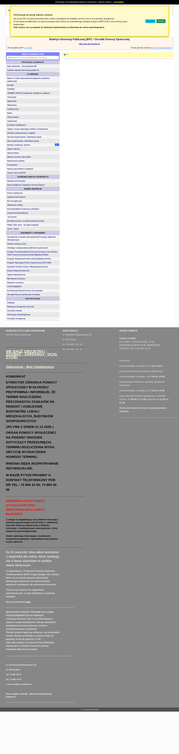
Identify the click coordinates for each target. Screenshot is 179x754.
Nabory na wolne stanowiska (19, 157)
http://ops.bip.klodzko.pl (89, 44)
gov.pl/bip (28, 48)
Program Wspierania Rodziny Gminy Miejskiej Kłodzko (29, 259)
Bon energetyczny (14, 201)
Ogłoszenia (11, 101)
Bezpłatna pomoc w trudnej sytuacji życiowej (25, 221)
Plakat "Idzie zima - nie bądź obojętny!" (23, 225)
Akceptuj (161, 21)
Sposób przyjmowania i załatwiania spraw (24, 137)
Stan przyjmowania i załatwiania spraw (23, 141)
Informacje (11, 97)
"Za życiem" (12, 217)
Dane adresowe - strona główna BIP (22, 66)
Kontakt (10, 85)
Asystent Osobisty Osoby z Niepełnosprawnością (27, 267)
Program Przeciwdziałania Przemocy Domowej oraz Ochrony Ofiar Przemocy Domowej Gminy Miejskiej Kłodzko (32, 253)
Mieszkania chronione (16, 279)
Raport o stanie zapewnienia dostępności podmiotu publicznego (28, 79)
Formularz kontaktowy (16, 319)
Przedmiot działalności (16, 125)
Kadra (9, 113)
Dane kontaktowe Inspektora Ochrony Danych (25, 185)
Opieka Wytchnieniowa (16, 275)
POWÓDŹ (11, 89)
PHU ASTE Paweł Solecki (91, 709)
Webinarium (12, 105)
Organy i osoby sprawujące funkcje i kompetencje (27, 129)
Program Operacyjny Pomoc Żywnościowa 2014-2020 (29, 263)
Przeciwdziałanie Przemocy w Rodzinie (23, 209)
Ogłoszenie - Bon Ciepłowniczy (30, 367)
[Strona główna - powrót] (65, 54)
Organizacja (12, 121)
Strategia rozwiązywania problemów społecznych (27, 248)
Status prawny (13, 117)
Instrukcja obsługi (14, 311)
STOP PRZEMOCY (14, 287)
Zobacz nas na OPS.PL (16, 173)
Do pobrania (12, 165)
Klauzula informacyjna (16, 181)
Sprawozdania (13, 153)
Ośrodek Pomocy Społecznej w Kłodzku (23, 294)
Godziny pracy (13, 109)
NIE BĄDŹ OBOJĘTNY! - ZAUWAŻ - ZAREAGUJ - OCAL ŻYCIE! (32, 354)
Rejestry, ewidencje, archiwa (18, 145)
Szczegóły (150, 21)
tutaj (27, 602)
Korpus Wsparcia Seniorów (18, 271)
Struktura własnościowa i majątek (21, 133)
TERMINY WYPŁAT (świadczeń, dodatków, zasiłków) (28, 93)
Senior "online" (13, 229)
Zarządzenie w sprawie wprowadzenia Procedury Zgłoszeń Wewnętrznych (31, 238)
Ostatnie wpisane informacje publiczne (23, 70)
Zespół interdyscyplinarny (17, 213)
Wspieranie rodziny (15, 205)
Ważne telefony (13, 149)
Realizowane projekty (16, 161)
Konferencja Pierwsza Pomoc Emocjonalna (25, 290)
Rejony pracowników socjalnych (20, 169)
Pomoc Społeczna (14, 193)
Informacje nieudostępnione (18, 315)
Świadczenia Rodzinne (16, 197)
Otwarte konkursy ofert (16, 244)
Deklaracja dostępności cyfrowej (20, 307)
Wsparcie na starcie (15, 283)
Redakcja (11, 303)
